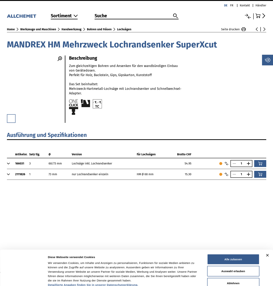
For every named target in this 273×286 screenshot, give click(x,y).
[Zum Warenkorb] (260, 15)
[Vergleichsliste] (248, 16)
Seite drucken (233, 29)
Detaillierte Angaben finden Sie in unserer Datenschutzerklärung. (93, 263)
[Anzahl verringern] (233, 163)
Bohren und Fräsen (99, 29)
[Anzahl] (241, 163)
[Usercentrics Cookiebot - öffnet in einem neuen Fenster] (24, 279)
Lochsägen (124, 29)
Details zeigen (194, 278)
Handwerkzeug (71, 29)
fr (231, 5)
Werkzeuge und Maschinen (38, 29)
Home (11, 29)
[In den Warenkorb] (260, 163)
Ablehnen (233, 262)
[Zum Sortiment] (64, 16)
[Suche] (137, 16)
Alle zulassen (233, 238)
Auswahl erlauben (233, 250)
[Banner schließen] (267, 234)
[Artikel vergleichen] (226, 163)
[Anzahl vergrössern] (249, 163)
